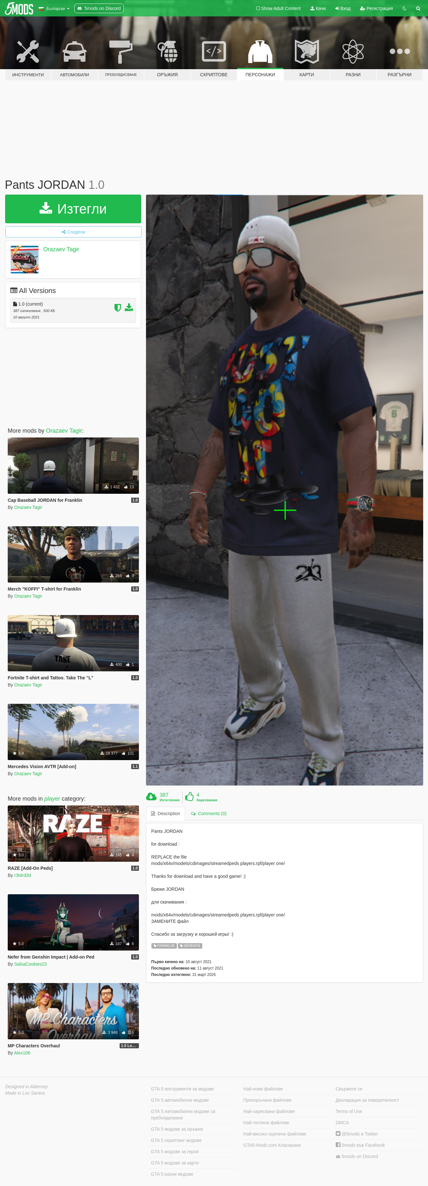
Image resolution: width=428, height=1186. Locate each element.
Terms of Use (349, 1111)
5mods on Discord (357, 1156)
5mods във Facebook (360, 1145)
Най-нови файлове (263, 1088)
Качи (318, 8)
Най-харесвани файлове (269, 1111)
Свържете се (349, 1088)
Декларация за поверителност (367, 1100)
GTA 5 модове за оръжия (177, 1129)
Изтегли (73, 208)
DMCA (342, 1122)
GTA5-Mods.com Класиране (272, 1145)
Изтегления (170, 800)
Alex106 (22, 1052)
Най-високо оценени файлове (274, 1133)
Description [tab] (165, 813)
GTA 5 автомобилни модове (180, 1100)
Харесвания (206, 800)
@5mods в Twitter (357, 1134)
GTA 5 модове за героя (174, 1151)
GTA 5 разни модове (172, 1174)
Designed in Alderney (26, 1086)
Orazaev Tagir (61, 249)
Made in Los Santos (25, 1093)
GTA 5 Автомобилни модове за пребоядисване (183, 1114)
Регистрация (376, 8)
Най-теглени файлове (266, 1122)
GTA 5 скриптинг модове (176, 1140)
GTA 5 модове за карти (175, 1162)
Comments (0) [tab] (208, 813)
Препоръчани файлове (267, 1100)
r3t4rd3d (22, 875)
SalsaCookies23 (30, 964)
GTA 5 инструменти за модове (182, 1088)
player (52, 798)
